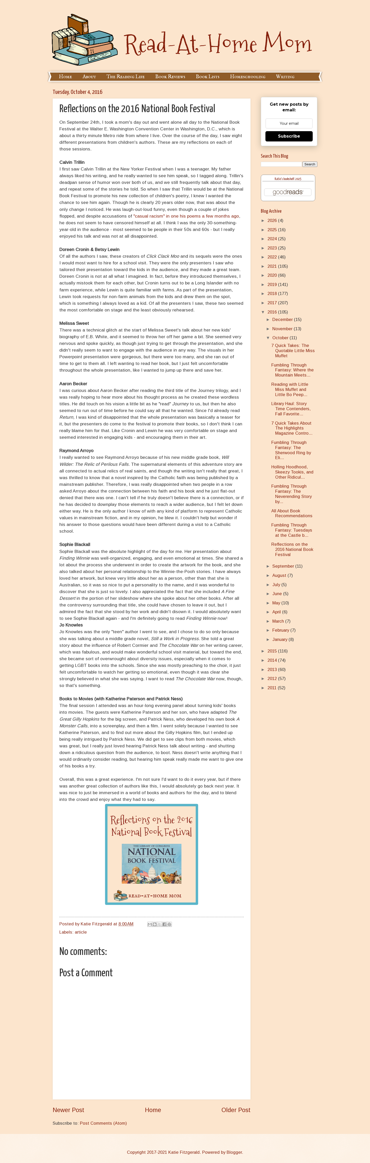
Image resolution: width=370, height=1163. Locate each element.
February (281, 630)
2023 (272, 248)
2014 (272, 660)
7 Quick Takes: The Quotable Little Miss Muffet (293, 350)
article (81, 932)
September (283, 566)
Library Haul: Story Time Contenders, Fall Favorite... (291, 408)
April (277, 612)
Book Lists (207, 77)
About (89, 77)
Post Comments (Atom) (103, 1123)
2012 (272, 678)
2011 (272, 687)
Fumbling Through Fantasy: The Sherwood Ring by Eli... (291, 450)
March (278, 621)
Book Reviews (170, 77)
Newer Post (68, 1110)
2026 (272, 220)
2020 (272, 275)
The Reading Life (126, 77)
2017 (272, 302)
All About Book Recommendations (291, 513)
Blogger (234, 1152)
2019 (272, 284)
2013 (272, 669)
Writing (285, 77)
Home (65, 77)
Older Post (236, 1110)
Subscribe (289, 136)
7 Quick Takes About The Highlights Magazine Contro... (291, 428)
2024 (272, 238)
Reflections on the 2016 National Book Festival (292, 549)
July (276, 584)
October (281, 337)
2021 (272, 266)
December (283, 319)
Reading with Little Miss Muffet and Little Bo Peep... (289, 389)
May (276, 603)
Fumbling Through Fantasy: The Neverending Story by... (291, 494)
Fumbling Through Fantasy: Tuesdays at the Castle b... (291, 530)
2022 (272, 257)
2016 (272, 312)
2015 (272, 651)
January (280, 639)
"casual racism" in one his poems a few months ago (186, 216)
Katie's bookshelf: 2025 (288, 179)
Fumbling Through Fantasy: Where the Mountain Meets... (292, 370)
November (283, 328)
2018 (272, 293)
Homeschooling (247, 77)
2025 (272, 229)
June (277, 593)
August (280, 575)
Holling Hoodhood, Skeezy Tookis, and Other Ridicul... (292, 472)
